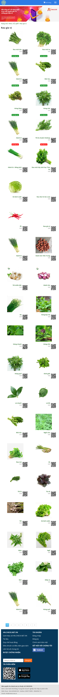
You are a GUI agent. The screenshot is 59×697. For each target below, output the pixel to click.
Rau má (19, 462)
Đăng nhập (37, 636)
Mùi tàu (47, 79)
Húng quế (18, 374)
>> (34, 625)
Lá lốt (48, 403)
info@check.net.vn (11, 693)
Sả (49, 462)
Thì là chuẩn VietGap (42, 138)
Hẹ (21, 315)
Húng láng (18, 108)
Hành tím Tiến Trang (43, 256)
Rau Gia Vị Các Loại (43, 197)
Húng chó (46, 108)
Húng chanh (17, 344)
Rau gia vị (23, 23)
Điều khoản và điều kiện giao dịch (15, 646)
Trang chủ (4, 23)
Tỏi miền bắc (17, 285)
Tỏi (20, 521)
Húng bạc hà (45, 315)
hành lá (19, 256)
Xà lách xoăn (45, 521)
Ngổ (48, 550)
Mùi (20, 580)
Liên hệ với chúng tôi (11, 649)
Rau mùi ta (46, 49)
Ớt (21, 226)
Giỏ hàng (48, 2)
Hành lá (19, 79)
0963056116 (37, 691)
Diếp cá (47, 580)
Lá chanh (18, 403)
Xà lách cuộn (17, 197)
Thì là (20, 491)
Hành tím (46, 285)
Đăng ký (36, 639)
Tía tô (48, 491)
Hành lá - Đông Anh (15, 167)
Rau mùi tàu (17, 49)
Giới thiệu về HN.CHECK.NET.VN (15, 636)
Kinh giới (47, 374)
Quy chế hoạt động (10, 642)
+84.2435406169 (14, 691)
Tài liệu (5, 639)
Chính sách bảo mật (40, 642)
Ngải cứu (47, 433)
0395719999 (29, 691)
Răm (20, 550)
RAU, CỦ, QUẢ (13, 23)
